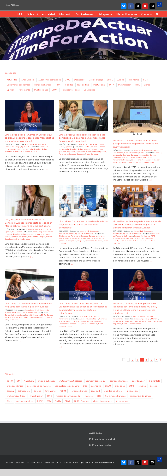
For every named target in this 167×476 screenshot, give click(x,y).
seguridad (117, 324)
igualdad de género (67, 152)
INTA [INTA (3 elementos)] (111, 85)
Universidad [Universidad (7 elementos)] (89, 90)
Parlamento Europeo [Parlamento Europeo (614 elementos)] (115, 396)
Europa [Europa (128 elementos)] (120, 80)
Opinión (8, 232)
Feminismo (63, 233)
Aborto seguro (39, 232)
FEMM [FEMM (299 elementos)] (63, 391)
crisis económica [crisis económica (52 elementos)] (15, 386)
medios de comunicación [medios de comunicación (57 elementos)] (68, 396)
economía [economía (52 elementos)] (96, 386)
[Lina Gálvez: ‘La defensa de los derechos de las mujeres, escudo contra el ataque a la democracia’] (83, 200)
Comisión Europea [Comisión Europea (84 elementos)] (118, 381)
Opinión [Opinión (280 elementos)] (10, 90)
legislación (80, 152)
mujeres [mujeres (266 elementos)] (89, 396)
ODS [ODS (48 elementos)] (99, 396)
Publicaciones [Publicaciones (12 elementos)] (41, 90)
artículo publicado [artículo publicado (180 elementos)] (46, 381)
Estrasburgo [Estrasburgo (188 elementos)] (24, 391)
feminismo (100, 236)
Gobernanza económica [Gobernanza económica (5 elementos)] (18, 85)
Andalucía (44, 147)
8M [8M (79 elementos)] (18, 381)
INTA (25, 313)
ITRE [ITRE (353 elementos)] (49, 396)
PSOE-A (33, 152)
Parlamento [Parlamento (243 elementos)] (24, 90)
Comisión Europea (12, 149)
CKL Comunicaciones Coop (69, 462)
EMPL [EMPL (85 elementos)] (131, 386)
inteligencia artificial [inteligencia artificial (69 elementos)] (16, 396)
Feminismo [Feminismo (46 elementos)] (133, 80)
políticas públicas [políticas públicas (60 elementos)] (24, 401)
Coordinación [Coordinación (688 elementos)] (138, 381)
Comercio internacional (14, 315)
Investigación (136, 157)
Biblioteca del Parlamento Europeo (73, 236)
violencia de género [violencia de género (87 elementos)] (102, 401)
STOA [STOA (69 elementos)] (54, 90)
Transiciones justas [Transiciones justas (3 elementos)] (70, 90)
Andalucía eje (40, 144)
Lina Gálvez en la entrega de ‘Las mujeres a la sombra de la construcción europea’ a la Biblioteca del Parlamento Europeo (137, 224)
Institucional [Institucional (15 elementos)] (99, 85)
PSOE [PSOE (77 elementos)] (40, 401)
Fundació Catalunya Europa (81, 238)
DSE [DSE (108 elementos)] (85, 386)
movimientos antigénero (96, 152)
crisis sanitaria (27, 149)
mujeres (80, 241)
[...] (46, 169)
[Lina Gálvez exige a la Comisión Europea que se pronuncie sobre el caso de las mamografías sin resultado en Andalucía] (29, 115)
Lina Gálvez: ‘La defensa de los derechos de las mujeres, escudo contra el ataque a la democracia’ (83, 224)
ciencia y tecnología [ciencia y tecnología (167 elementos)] (95, 381)
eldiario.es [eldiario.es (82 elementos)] (120, 386)
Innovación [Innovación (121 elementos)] (132, 391)
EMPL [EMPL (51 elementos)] (110, 80)
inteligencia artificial (121, 157)
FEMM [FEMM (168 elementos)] (146, 80)
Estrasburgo (81, 321)
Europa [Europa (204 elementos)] (37, 391)
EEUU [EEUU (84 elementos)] (108, 386)
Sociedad (80, 154)
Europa (17, 147)
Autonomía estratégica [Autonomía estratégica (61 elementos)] (71, 381)
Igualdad (25, 147)
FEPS (67, 238)
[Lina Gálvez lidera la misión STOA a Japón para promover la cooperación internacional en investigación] (137, 115)
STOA (141, 153)
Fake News (45, 234)
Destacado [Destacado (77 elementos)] (79, 80)
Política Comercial (44, 317)
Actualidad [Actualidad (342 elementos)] (12, 80)
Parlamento (133, 153)
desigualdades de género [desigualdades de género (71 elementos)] (67, 386)
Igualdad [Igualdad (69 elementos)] (69, 85)
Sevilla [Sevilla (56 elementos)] (58, 401)
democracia (64, 149)
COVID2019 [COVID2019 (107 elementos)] (154, 381)
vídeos (69, 326)
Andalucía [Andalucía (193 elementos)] (29, 381)
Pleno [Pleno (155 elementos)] (9, 401)
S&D (39, 152)
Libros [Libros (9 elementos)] (147, 85)
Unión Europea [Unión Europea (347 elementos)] (81, 401)
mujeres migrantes (130, 321)
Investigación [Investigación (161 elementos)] (36, 396)
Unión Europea (91, 154)
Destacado (9, 147)
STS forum (136, 162)
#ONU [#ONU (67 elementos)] (10, 381)
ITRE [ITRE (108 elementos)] (137, 85)
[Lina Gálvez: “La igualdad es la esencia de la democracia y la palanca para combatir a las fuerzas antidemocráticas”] (83, 115)
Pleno (79, 324)
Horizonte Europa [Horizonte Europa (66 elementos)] (78, 391)
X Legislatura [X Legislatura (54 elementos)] (122, 401)
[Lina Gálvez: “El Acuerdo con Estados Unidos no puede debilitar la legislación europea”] (29, 284)
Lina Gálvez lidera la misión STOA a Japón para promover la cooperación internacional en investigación (136, 143)
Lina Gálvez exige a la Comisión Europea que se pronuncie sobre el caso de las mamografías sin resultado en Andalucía (29, 137)
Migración (117, 321)
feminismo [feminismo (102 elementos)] (50, 391)
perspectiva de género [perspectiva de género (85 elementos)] (140, 396)
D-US (37, 310)
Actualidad (29, 144)
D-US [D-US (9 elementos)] (67, 80)
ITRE (126, 153)
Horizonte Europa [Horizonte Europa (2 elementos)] (42, 85)
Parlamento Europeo (21, 152)
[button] (157, 14)
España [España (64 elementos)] (10, 391)
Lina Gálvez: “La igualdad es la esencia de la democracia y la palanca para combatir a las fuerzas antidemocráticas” (82, 137)
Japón (149, 157)
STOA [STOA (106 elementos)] (67, 401)
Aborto (86, 147)
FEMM (61, 147)
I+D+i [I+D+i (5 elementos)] (57, 85)
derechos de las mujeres (80, 149)
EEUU (43, 315)
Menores (154, 319)
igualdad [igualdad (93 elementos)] (95, 391)
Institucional (118, 153)
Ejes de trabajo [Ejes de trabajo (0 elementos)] (96, 80)
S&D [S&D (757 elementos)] (49, 401)
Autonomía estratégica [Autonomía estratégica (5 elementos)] (49, 80)
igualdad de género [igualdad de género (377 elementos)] (113, 391)
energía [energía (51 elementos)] (153, 386)
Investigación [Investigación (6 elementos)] (124, 85)
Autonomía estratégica (88, 319)
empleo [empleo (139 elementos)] (142, 386)
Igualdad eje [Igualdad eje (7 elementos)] (83, 85)
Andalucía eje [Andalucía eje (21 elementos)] (27, 80)
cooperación (144, 155)
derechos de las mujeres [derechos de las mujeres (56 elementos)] (39, 386)
